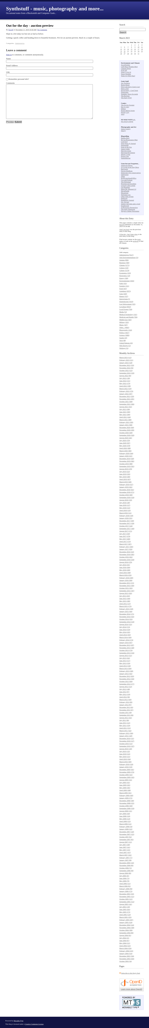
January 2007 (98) (125, 860)
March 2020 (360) (125, 451)
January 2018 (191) (125, 518)
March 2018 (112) (125, 513)
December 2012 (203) (126, 676)
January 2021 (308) (125, 425)
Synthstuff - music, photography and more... (55, 8)
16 (135, 49)
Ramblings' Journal (127, 200)
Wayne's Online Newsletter (130, 211)
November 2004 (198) (126, 927)
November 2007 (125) (126, 834)
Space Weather (126, 74)
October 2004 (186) (126, 930)
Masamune (124, 193)
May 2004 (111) (124, 943)
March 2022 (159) (125, 388)
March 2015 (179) (125, 606)
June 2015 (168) (124, 598)
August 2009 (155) (125, 780)
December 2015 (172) (126, 583)
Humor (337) (123, 296)
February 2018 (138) (126, 515)
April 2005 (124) (125, 915)
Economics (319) (125, 273)
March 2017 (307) (125, 544)
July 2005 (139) (124, 907)
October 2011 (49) (125, 712)
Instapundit (125, 145)
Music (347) (123, 325)
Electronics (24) (124, 276)
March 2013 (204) (125, 668)
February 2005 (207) (126, 920)
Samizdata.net (125, 158)
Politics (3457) (124, 333)
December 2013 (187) (126, 645)
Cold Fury (124, 142)
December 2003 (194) (126, 956)
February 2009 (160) (126, 795)
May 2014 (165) (124, 632)
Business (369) (124, 263)
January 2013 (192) (125, 674)
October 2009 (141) (126, 775)
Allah (123, 176)
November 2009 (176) (126, 772)
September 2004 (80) (126, 933)
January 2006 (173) (125, 891)
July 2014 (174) (124, 627)
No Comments (42, 30)
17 (138, 49)
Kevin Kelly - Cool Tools (129, 90)
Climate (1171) (124, 265)
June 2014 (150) (124, 629)
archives (136, 241)
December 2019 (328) (126, 458)
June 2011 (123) (124, 723)
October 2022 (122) (126, 370)
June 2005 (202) (124, 909)
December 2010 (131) (126, 738)
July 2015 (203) (124, 596)
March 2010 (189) (125, 762)
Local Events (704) (125, 309)
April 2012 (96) (124, 697)
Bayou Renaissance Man (129, 140)
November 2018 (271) (126, 492)
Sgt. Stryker (125, 202)
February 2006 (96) (125, 889)
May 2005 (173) (124, 912)
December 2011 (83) (126, 707)
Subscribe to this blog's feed (130, 973)
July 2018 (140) (124, 502)
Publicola (124, 198)
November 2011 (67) (126, 710)
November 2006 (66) (126, 865)
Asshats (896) (124, 260)
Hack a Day (125, 88)
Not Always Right (127, 121)
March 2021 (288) (125, 420)
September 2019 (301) (126, 466)
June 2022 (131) (124, 381)
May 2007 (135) (124, 850)
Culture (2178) (124, 270)
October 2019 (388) (126, 464)
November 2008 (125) (126, 803)
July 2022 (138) (124, 378)
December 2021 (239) (126, 396)
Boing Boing (125, 85)
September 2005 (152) (126, 902)
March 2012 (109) (125, 699)
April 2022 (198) (125, 386)
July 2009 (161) (124, 782)
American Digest (126, 165)
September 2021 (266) (126, 404)
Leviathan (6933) (125, 307)
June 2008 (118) (124, 816)
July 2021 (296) (124, 409)
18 (142, 49)
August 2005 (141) (125, 904)
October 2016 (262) (126, 557)
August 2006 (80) (125, 873)
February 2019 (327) (126, 484)
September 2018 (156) (126, 497)
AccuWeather (125, 65)
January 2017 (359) (125, 549)
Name (8, 58)
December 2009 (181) (126, 769)
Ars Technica (125, 83)
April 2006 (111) (125, 883)
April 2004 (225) (125, 946)
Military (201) (124, 322)
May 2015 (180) (124, 601)
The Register (125, 96)
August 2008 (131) (125, 811)
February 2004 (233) (126, 951)
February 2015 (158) (126, 609)
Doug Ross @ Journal (128, 143)
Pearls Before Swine (128, 110)
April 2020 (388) (125, 448)
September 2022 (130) (126, 373)
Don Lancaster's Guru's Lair (130, 87)
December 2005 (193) (126, 894)
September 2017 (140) (126, 528)
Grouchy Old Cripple (128, 185)
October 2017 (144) (126, 526)
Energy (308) (123, 278)
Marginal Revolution (128, 152)
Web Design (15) (125, 345)
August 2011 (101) (125, 718)
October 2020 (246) (126, 433)
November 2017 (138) (126, 523)
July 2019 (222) (124, 471)
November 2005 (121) (126, 896)
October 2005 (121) (126, 899)
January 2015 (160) (125, 611)
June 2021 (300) (124, 412)
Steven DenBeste (126, 171)
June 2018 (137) (124, 505)
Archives (131, 353)
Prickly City (125, 112)
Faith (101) (123, 283)
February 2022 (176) (126, 391)
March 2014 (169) (125, 637)
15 (131, 49)
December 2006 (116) (126, 863)
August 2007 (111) (125, 842)
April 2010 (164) (125, 759)
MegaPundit (125, 191)
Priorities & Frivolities (128, 184)
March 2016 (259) (125, 575)
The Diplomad (126, 182)
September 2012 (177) (126, 684)
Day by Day (125, 107)
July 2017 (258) (124, 534)
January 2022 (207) (125, 394)
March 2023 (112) (125, 357)
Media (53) (123, 312)
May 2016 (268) (124, 570)
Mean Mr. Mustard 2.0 (128, 189)
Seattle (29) (123, 338)
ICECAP (124, 70)
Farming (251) (124, 286)
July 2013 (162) (124, 658)
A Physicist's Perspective (129, 207)
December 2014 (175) (126, 614)
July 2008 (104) (124, 813)
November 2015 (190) (126, 585)
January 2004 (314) (125, 953)
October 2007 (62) (125, 837)
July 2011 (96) (124, 720)
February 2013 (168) (126, 671)
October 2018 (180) (126, 495)
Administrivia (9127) (126, 255)
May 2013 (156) (124, 663)
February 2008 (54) (125, 826)
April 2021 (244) (125, 417)
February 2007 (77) (125, 857)
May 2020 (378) (124, 445)
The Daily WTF (126, 98)
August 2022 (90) (125, 376)
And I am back (124, 229)
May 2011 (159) (124, 725)
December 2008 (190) (126, 800)
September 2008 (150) (126, 808)
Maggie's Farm (126, 151)
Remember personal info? (19, 79)
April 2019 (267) (125, 479)
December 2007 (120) (126, 832)
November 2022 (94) (126, 368)
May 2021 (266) (124, 414)
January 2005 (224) (125, 922)
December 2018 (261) (126, 490)
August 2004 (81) (125, 935)
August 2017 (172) (125, 531)
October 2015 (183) (126, 588)
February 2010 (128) (126, 764)
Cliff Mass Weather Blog (129, 67)
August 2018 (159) (125, 500)
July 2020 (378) (124, 440)
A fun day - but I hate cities (128, 234)
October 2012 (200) (126, 681)
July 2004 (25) (124, 938)
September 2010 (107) (126, 746)
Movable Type (18, 1021)
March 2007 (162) (125, 855)
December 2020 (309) (126, 427)
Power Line (125, 156)
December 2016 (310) (126, 552)
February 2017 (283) (126, 547)
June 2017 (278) (124, 536)
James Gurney (126, 129)
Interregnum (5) (124, 299)
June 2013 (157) (124, 661)
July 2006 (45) (124, 876)
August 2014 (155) (125, 624)
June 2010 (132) (124, 754)
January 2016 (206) (125, 580)
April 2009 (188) (125, 790)
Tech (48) (122, 340)
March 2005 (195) (125, 917)
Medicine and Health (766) (128, 317)
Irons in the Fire (126, 147)
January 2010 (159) (125, 767)
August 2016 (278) (125, 562)
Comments (10, 83)
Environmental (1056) (126, 281)
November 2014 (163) (126, 617)
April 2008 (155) (125, 821)
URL (8, 72)
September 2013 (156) (126, 653)
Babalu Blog (125, 138)
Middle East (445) (125, 320)
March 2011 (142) (125, 731)
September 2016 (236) (126, 559)
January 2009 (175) (125, 798)
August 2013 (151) (125, 655)
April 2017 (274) (125, 541)
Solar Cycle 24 (126, 72)
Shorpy (123, 131)
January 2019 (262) (125, 487)
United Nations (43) (126, 343)
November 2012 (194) (126, 679)
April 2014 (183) (125, 635)
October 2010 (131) (126, 743)
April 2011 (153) (125, 728)
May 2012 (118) (124, 694)
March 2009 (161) (125, 793)
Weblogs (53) (123, 348)
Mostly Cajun (125, 154)
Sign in (9, 55)
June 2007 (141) (124, 847)
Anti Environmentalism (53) (128, 257)
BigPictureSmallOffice (128, 178)
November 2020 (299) (126, 430)
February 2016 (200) (126, 578)
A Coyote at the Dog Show (130, 167)
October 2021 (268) (126, 401)
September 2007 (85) (126, 839)
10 (138, 47)
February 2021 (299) (126, 422)
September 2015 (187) (126, 591)
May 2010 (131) (124, 756)
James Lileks (125, 149)
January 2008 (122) (125, 829)
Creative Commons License (34, 1024)
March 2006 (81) (125, 886)
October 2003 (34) (125, 961)
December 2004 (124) (126, 925)
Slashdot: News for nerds (129, 94)
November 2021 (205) (126, 399)
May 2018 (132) (124, 508)
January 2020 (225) (125, 456)
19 (121, 51)
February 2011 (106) (126, 733)
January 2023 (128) (125, 363)
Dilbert (123, 109)
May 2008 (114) (124, 819)
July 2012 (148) (124, 689)
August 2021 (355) (125, 407)
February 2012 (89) (125, 702)
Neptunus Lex (125, 195)
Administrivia (19, 43)
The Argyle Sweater (127, 105)
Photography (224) (125, 330)
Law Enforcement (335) (127, 304)
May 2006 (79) (124, 881)
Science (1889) (124, 335)
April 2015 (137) (125, 604)
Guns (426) (123, 294)
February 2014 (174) (126, 640)
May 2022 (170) (124, 383)
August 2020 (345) (125, 438)
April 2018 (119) (125, 510)
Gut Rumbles (125, 187)
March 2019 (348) (125, 482)
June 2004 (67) (124, 940)
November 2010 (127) (126, 741)
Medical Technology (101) (128, 314)
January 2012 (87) (125, 705)
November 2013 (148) (126, 648)
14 (128, 49)
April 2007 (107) (125, 852)
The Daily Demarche (128, 209)
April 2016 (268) (125, 572)
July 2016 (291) (124, 565)
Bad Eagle (124, 169)
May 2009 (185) (124, 788)
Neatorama (124, 92)
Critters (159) (123, 268)
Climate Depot (126, 68)
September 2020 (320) (126, 435)
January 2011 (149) (125, 736)
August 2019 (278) (125, 469)
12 (121, 49)
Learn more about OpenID (131, 989)
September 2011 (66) (126, 715)
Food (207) (123, 288)
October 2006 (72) (125, 868)
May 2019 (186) (124, 477)
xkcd (122, 114)
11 (142, 47)
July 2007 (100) (124, 845)
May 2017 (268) (124, 539)
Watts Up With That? (128, 76)
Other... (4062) (124, 327)
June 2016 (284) (124, 567)
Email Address (12, 65)
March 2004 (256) (125, 948)
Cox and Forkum (126, 180)
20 (124, 51)
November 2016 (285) (126, 554)
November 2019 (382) (126, 461)
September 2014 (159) (126, 622)
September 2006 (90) (126, 870)
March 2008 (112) (125, 824)
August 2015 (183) (125, 593)
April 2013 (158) (125, 666)
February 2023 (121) (126, 360)
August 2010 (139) (125, 749)
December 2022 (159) (126, 365)
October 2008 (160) (126, 806)
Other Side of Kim (127, 196)
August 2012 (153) (125, 686)
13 (124, 49)
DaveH (11, 30)
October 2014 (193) (126, 619)
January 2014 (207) (125, 642)
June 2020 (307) (124, 443)
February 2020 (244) (126, 453)
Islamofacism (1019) (126, 301)
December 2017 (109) (126, 521)
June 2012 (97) (124, 692)
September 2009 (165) (126, 777)
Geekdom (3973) (125, 291)
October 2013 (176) (126, 650)
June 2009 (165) (124, 785)
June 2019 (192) (124, 474)
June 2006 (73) (124, 878)
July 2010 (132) (124, 751)
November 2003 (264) (126, 959)
